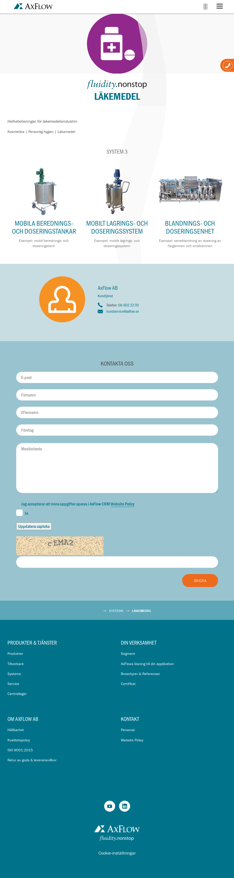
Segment (128, 653)
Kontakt (130, 718)
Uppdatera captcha (34, 526)
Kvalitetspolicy (18, 740)
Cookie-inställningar (117, 853)
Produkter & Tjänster (32, 642)
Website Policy (122, 504)
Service (13, 683)
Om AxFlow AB (22, 718)
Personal (128, 729)
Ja (22, 512)
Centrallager (17, 693)
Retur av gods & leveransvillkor (32, 760)
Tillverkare (15, 663)
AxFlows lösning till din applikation (147, 663)
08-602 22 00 (128, 304)
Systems (14, 673)
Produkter (15, 653)
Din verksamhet (138, 642)
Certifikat (128, 683)
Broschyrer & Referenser (140, 673)
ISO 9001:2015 (20, 750)
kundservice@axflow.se (122, 311)
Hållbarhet (15, 729)
